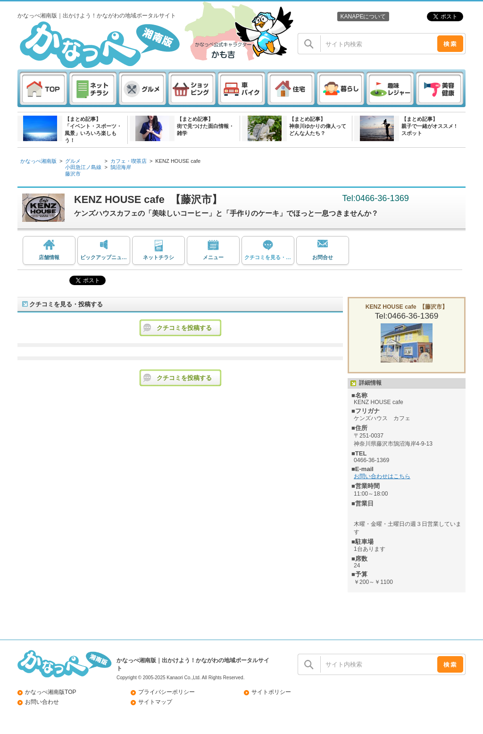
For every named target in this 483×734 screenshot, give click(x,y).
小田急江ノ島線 (83, 167)
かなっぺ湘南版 (38, 161)
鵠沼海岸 (120, 167)
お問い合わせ (42, 702)
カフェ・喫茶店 (128, 161)
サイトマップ (155, 702)
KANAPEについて (363, 16)
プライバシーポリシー (166, 692)
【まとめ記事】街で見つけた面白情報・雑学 (205, 126)
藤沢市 (73, 174)
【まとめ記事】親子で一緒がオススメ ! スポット (429, 126)
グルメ (73, 161)
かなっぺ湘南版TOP (50, 692)
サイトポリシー (271, 692)
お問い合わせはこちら (382, 476)
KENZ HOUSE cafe (177, 161)
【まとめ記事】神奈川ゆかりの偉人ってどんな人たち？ (317, 126)
